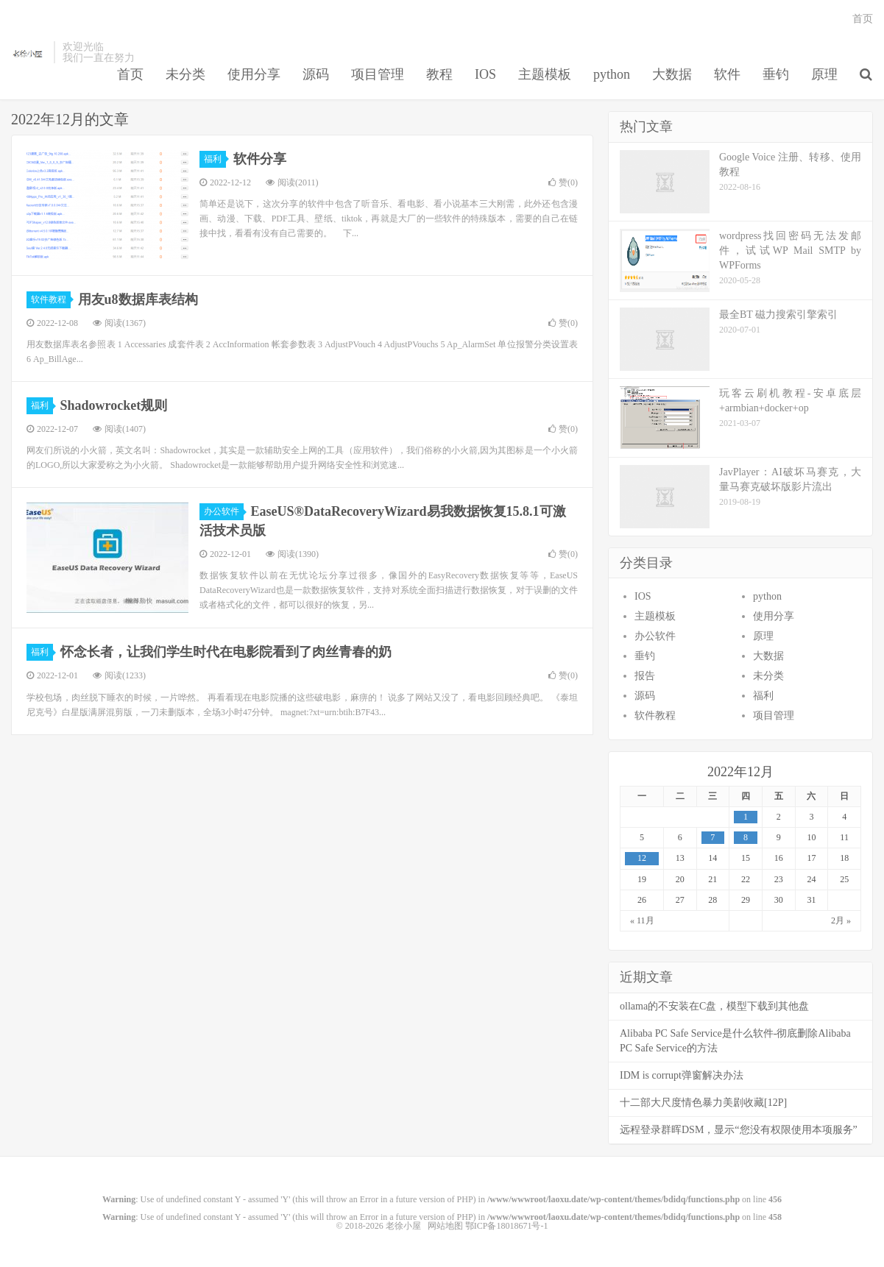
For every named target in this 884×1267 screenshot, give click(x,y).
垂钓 (776, 74)
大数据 (672, 74)
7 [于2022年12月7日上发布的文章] (712, 837)
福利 (215, 159)
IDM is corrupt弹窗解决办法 (681, 1075)
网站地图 (445, 1226)
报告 (644, 675)
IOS (485, 74)
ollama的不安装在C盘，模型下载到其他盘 (714, 1006)
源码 (316, 74)
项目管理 (377, 74)
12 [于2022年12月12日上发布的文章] (641, 858)
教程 (439, 74)
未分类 (185, 74)
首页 (130, 74)
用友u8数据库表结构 (138, 299)
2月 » (841, 920)
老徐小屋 (28, 52)
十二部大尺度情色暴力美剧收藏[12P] (703, 1102)
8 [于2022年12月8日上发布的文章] (745, 837)
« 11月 (642, 920)
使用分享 (253, 74)
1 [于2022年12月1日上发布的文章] (745, 817)
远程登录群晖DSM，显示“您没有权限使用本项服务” (739, 1129)
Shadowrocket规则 (114, 405)
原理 (824, 74)
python (611, 74)
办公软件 (224, 511)
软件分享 (259, 159)
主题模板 (544, 74)
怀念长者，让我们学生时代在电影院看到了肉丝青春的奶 (226, 652)
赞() (563, 182)
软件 (727, 74)
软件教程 (51, 299)
